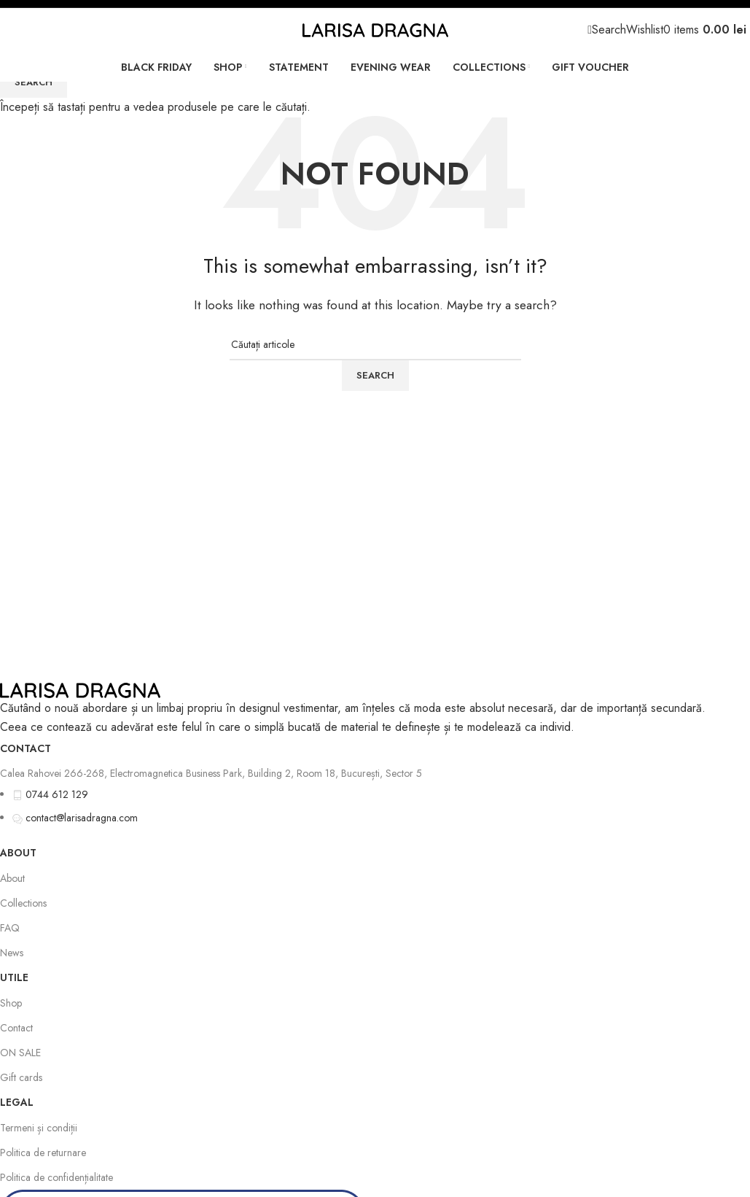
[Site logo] (375, 28)
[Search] (609, 29)
